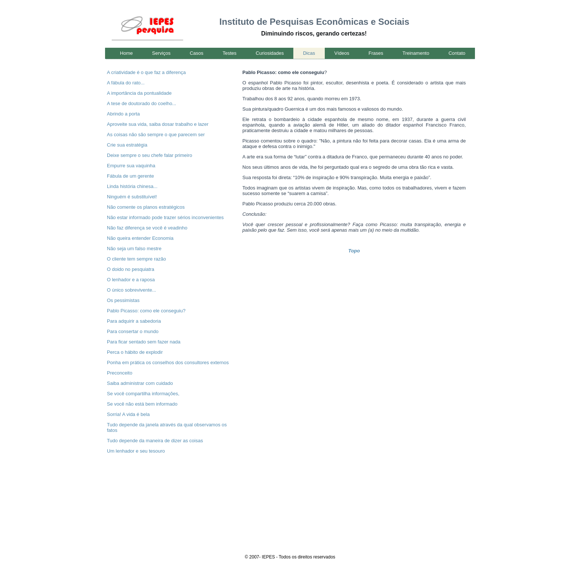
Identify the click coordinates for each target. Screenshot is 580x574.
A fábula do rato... (126, 82)
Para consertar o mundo (132, 331)
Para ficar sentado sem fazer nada (144, 342)
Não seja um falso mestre (134, 248)
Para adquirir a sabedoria (134, 321)
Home (126, 53)
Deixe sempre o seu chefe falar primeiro (149, 155)
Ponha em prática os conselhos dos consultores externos (168, 362)
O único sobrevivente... (131, 290)
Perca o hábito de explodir (135, 352)
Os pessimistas (123, 300)
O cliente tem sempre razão (136, 259)
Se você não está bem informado (142, 404)
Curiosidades (270, 53)
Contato (456, 53)
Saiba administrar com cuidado (140, 383)
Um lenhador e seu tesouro (136, 451)
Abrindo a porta (123, 114)
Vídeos (341, 53)
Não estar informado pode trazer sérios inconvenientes (165, 217)
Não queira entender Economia (140, 238)
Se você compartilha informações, (143, 393)
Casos (196, 53)
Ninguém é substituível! (132, 196)
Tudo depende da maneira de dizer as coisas (155, 440)
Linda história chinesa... (132, 186)
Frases (375, 53)
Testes (230, 53)
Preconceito (119, 373)
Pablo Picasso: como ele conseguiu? (146, 310)
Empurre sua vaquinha (131, 165)
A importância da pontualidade (139, 93)
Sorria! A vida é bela (128, 414)
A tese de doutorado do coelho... (141, 103)
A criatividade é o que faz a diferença (146, 72)
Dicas (309, 53)
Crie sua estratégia (127, 145)
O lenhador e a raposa (131, 279)
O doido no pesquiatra (130, 269)
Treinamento (415, 53)
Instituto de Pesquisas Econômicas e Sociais (314, 22)
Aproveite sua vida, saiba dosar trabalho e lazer (158, 124)
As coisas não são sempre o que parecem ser (156, 134)
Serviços (161, 53)
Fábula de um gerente (130, 176)
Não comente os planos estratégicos (146, 207)
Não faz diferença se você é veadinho (147, 228)
